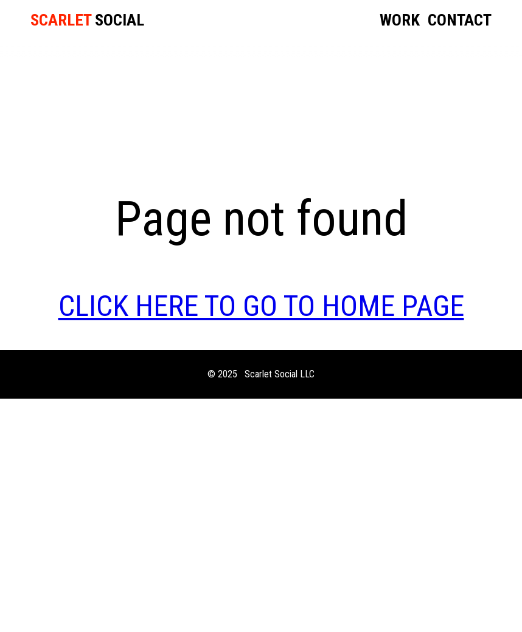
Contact (460, 21)
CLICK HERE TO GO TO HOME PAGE (261, 306)
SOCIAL (87, 20)
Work (400, 21)
